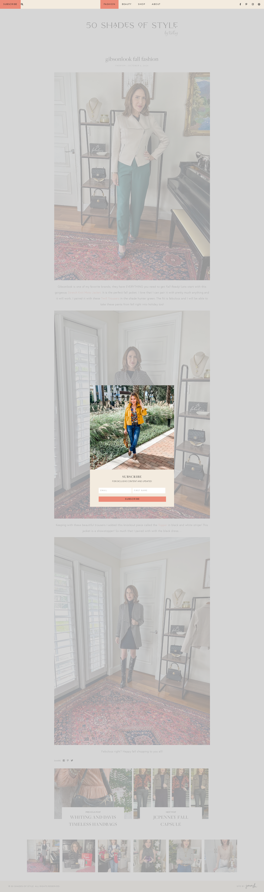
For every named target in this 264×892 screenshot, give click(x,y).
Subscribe (10, 4)
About (156, 4)
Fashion (109, 4)
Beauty (126, 4)
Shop (141, 4)
